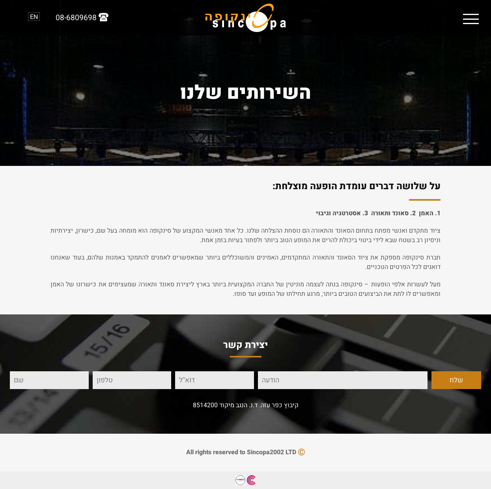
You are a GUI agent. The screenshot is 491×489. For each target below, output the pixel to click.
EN (34, 16)
